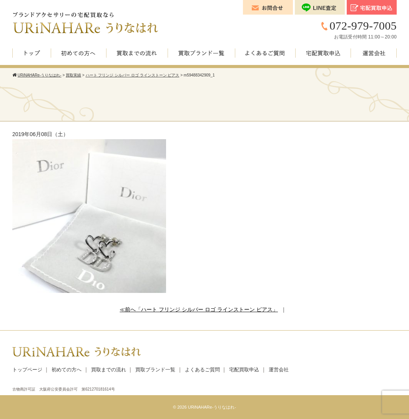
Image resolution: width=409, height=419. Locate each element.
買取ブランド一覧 (155, 369)
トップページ (27, 369)
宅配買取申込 (244, 369)
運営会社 (279, 369)
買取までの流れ (108, 369)
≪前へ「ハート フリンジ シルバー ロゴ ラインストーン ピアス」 (199, 309)
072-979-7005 (363, 25)
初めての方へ (66, 369)
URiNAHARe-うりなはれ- (212, 407)
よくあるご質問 (202, 369)
